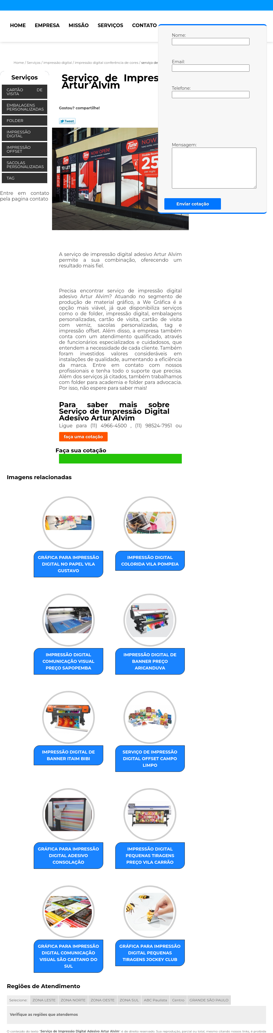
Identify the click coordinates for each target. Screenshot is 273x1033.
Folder (15, 120)
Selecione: (18, 945)
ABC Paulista (155, 945)
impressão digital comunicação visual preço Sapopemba (170, 568)
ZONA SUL (129, 945)
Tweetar (67, 121)
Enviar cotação (192, 204)
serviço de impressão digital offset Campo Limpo (170, 672)
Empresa (47, 25)
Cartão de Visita (24, 91)
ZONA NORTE (73, 945)
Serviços (110, 25)
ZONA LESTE (44, 945)
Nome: (178, 39)
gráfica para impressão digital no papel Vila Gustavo (48, 564)
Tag (11, 178)
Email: (178, 65)
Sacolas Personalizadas (26, 164)
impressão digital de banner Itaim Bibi (109, 672)
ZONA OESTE (103, 945)
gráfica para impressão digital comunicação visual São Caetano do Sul (170, 780)
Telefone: (178, 92)
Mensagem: (178, 165)
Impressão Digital (19, 134)
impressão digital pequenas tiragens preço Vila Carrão (109, 777)
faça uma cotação (83, 436)
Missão (79, 25)
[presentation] (210, 119)
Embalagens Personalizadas (26, 107)
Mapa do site (126, 1000)
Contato (144, 25)
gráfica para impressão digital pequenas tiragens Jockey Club (109, 895)
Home (18, 25)
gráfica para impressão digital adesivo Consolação (48, 774)
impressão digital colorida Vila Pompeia (109, 564)
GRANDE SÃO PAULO (209, 945)
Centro (178, 945)
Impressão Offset (19, 149)
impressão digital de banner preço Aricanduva (48, 672)
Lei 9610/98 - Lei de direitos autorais (175, 981)
